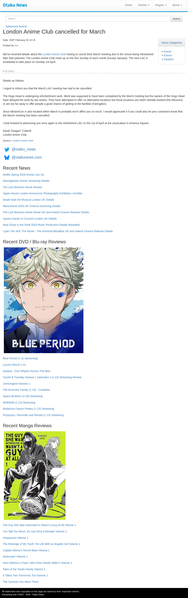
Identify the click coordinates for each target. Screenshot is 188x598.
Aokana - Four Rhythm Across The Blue (26, 371)
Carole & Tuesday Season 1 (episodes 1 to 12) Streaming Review (42, 377)
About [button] (177, 5)
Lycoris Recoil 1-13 (14, 364)
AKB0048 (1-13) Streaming (19, 402)
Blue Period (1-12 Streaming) (20, 358)
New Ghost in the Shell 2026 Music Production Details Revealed (41, 224)
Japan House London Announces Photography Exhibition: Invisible (42, 193)
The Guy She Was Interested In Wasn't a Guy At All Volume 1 (39, 525)
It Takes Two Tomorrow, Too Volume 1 (25, 575)
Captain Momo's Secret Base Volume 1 (26, 550)
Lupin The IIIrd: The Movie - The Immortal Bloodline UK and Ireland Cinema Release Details (58, 231)
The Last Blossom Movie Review (22, 187)
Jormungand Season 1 (16, 383)
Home (128, 5)
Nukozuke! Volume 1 (15, 556)
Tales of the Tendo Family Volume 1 (24, 569)
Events (168, 55)
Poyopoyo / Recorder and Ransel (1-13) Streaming (33, 415)
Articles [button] (143, 5)
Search (176, 18)
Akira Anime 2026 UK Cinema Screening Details (31, 206)
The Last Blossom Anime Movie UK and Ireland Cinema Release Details (46, 212)
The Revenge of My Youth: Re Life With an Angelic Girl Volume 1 (41, 544)
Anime (167, 51)
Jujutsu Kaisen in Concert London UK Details (30, 218)
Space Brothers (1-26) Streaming (22, 396)
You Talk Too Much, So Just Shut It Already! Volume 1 (35, 531)
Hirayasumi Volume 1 (15, 537)
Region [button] (160, 5)
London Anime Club (54, 54)
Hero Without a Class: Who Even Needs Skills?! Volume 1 (37, 562)
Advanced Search (16, 26)
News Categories (171, 42)
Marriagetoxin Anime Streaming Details (26, 180)
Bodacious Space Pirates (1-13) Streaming (28, 408)
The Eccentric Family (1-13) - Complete (26, 389)
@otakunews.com (27, 157)
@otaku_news (24, 149)
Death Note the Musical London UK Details (28, 199)
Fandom (169, 59)
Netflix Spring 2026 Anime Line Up (23, 174)
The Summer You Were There (21, 581)
